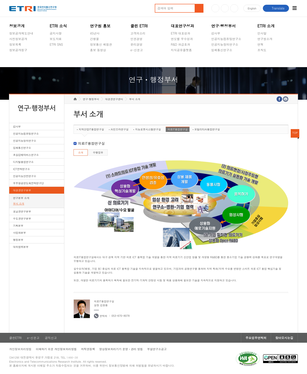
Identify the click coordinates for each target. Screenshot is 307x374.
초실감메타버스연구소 (226, 60)
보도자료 (56, 39)
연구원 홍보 (100, 25)
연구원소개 (264, 39)
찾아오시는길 (284, 338)
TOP (295, 133)
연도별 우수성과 (182, 39)
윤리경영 (136, 44)
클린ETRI (15, 338)
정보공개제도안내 (21, 33)
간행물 (94, 39)
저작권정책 (88, 349)
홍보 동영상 (98, 50)
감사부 (215, 33)
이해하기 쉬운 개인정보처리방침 (56, 349)
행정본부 (18, 239)
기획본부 (18, 225)
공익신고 (136, 60)
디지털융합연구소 (23, 162)
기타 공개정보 (267, 60)
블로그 (225, 8)
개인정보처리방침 (20, 349)
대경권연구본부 (22, 190)
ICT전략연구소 (21, 169)
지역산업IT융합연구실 (91, 129)
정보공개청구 (18, 50)
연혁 (260, 44)
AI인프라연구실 (119, 129)
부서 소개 (18, 203)
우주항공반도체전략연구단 (28, 183)
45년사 (94, 33)
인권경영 (136, 39)
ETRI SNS (56, 44)
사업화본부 (19, 232)
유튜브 (215, 8)
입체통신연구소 (221, 50)
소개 (80, 152)
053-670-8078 (120, 315)
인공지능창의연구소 (224, 44)
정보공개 (17, 25)
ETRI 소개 (266, 25)
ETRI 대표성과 (180, 33)
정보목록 (15, 44)
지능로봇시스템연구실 (148, 129)
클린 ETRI (139, 25)
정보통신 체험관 (101, 44)
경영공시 (15, 60)
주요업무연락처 (255, 338)
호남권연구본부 (22, 211)
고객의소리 (137, 33)
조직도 (261, 50)
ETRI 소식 (58, 25)
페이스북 (234, 8)
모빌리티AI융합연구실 (207, 129)
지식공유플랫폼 (181, 50)
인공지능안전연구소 (24, 176)
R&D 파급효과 (180, 44)
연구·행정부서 (223, 25)
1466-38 (72, 357)
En (252, 8)
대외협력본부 (21, 247)
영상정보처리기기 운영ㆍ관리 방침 (121, 349)
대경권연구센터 (114, 99)
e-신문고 (136, 50)
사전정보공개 (18, 39)
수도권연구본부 (22, 218)
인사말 (261, 33)
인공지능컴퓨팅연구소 (226, 39)
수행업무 (98, 152)
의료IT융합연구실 (177, 129)
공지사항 (56, 33)
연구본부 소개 (21, 198)
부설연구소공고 (157, 349)
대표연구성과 (182, 25)
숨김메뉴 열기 (11, 55)
